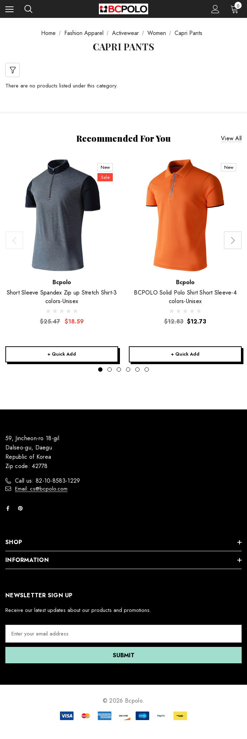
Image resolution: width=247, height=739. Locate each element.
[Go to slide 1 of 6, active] (100, 369)
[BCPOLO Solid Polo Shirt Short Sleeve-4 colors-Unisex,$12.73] (185, 215)
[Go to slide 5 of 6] (137, 369)
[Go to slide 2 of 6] (109, 369)
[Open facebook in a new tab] (9, 508)
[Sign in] (215, 9)
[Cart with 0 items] (236, 9)
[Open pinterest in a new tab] (22, 508)
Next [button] (233, 240)
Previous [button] (14, 240)
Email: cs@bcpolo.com (41, 489)
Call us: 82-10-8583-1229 (47, 481)
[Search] (28, 9)
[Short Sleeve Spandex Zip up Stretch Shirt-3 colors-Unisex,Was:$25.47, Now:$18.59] (61, 215)
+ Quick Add (61, 354)
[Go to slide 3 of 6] (119, 369)
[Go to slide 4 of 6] (128, 369)
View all (231, 138)
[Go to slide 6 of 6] (147, 369)
